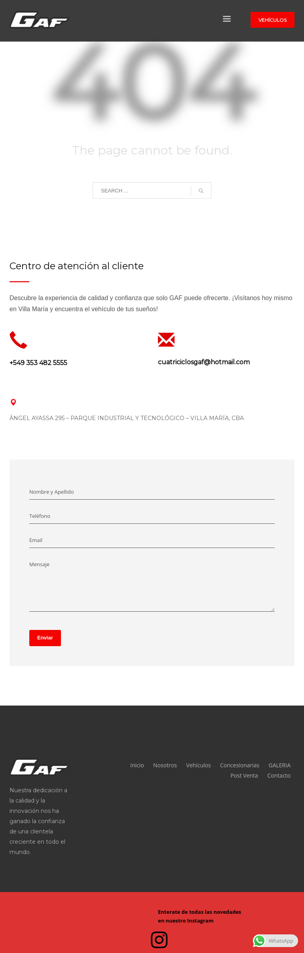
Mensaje (39, 564)
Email (35, 540)
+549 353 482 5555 (38, 363)
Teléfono (39, 515)
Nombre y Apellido (51, 491)
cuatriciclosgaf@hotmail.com (204, 362)
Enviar (45, 638)
